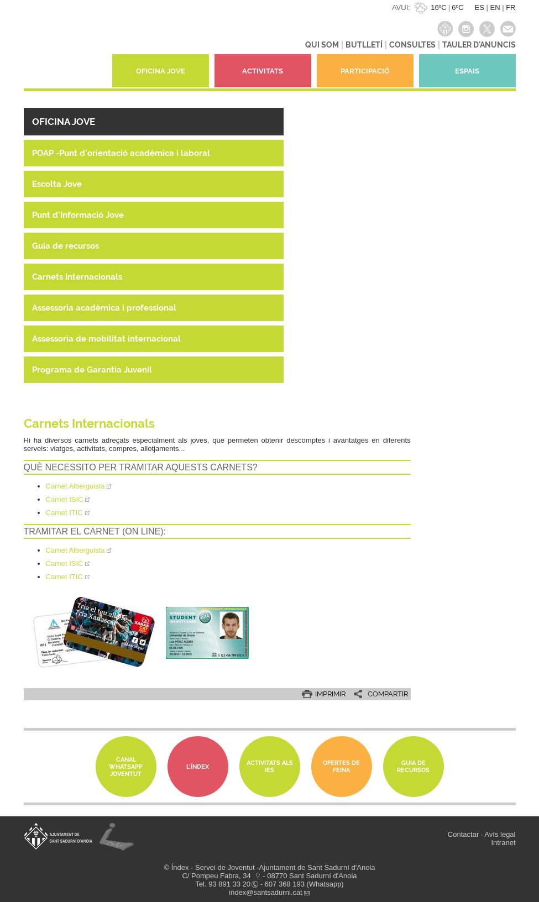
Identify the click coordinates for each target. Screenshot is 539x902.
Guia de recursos (65, 246)
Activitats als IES (270, 766)
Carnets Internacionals (77, 277)
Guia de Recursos (413, 766)
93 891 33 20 (229, 884)
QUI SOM (322, 44)
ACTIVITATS (262, 71)
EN (495, 7)
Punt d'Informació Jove (78, 215)
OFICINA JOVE (160, 71)
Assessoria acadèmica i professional (104, 308)
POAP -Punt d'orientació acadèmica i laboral (121, 153)
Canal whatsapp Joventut (126, 767)
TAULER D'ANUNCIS (479, 44)
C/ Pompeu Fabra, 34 (216, 876)
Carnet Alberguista (75, 550)
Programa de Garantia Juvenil (92, 370)
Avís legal (499, 834)
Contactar (463, 834)
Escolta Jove (57, 184)
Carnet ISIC (64, 563)
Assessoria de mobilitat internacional (106, 339)
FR (510, 7)
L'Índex (197, 766)
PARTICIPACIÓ (365, 71)
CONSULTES (412, 44)
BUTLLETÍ (364, 44)
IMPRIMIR (330, 694)
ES (479, 7)
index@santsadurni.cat (265, 892)
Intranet (503, 842)
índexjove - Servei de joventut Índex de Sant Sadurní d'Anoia (65, 47)
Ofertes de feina (341, 766)
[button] (154, 121)
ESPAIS (467, 71)
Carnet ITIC (64, 577)
